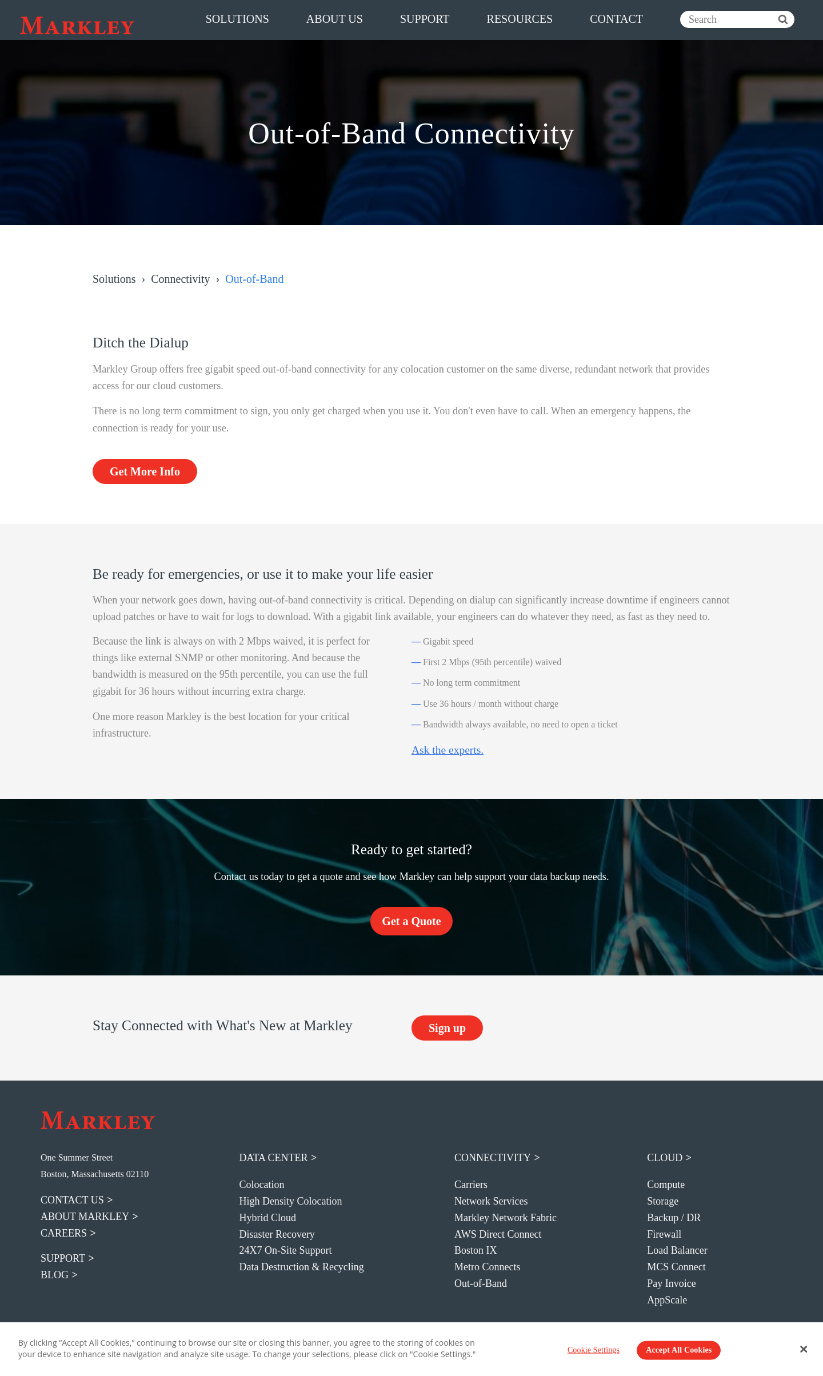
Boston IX (475, 1250)
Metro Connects (487, 1267)
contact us (72, 1200)
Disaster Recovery (276, 1234)
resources (520, 19)
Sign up (447, 1028)
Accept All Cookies (679, 1350)
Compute (666, 1184)
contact (616, 19)
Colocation (261, 1184)
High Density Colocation (290, 1201)
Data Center (273, 1157)
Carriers (471, 1184)
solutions (237, 19)
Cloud (664, 1157)
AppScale (667, 1300)
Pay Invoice (671, 1283)
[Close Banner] (804, 1349)
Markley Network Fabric (505, 1217)
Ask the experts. (448, 750)
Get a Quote (411, 921)
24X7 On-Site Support (285, 1250)
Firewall (664, 1234)
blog (55, 1275)
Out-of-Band (480, 1283)
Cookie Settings (594, 1350)
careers (64, 1233)
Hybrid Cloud (267, 1217)
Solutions (114, 279)
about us (334, 19)
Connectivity (180, 279)
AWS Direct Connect (498, 1234)
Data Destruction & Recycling (301, 1267)
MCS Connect (676, 1267)
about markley (85, 1216)
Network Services (491, 1201)
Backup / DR (674, 1217)
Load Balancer (677, 1250)
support (425, 19)
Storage (662, 1201)
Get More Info (145, 471)
